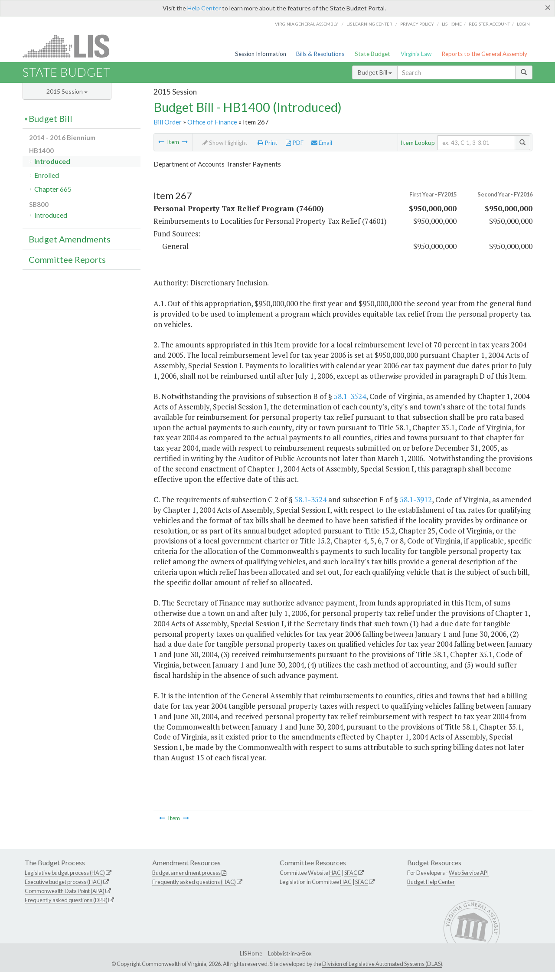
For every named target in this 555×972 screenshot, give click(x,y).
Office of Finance (212, 122)
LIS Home (251, 953)
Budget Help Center (431, 881)
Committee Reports (67, 259)
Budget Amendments (70, 239)
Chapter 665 (53, 189)
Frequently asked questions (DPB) (66, 900)
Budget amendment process (186, 872)
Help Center (204, 8)
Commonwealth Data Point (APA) (64, 890)
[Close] (548, 7)
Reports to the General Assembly (484, 53)
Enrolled (46, 175)
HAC (335, 872)
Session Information (260, 53)
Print (268, 142)
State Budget (372, 53)
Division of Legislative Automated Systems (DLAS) (382, 963)
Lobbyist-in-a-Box (289, 953)
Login (523, 23)
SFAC (350, 872)
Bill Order (167, 122)
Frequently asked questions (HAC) (194, 881)
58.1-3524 (350, 396)
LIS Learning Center (369, 23)
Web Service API (469, 872)
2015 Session (67, 91)
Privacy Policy (417, 23)
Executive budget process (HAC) (63, 881)
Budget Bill (375, 72)
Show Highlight (225, 142)
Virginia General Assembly (306, 23)
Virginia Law (416, 53)
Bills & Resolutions (320, 53)
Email (321, 142)
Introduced (52, 161)
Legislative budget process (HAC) (65, 872)
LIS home (452, 23)
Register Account (489, 23)
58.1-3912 (416, 499)
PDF (295, 142)
